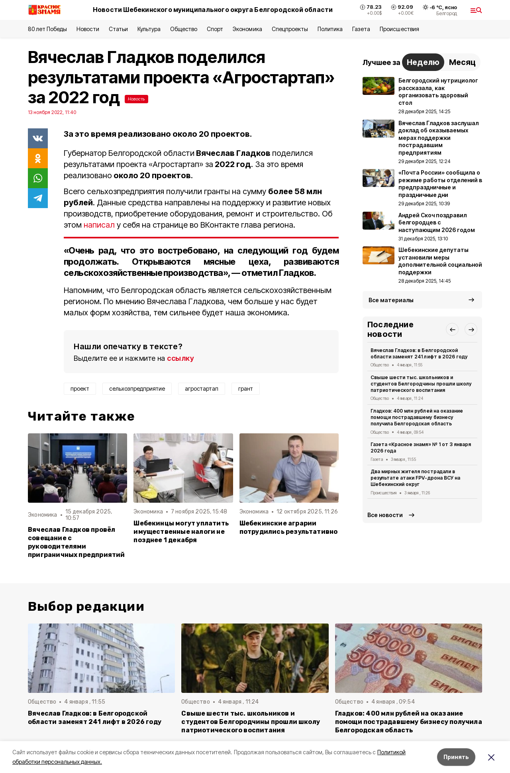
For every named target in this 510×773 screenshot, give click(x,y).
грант (245, 388)
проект (80, 388)
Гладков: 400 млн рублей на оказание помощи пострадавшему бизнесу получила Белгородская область (417, 417)
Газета (361, 29)
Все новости (385, 514)
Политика (330, 29)
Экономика (247, 29)
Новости (87, 29)
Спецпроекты (290, 29)
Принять (456, 756)
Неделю (423, 62)
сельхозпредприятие (137, 388)
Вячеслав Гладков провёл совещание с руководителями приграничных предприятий (76, 542)
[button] (452, 329)
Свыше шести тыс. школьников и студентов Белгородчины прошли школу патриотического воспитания (421, 383)
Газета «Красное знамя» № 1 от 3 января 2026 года (421, 447)
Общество (183, 29)
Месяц (462, 62)
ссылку (180, 358)
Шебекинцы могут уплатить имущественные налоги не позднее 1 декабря (181, 531)
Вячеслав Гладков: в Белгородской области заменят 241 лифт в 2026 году (419, 353)
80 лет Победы (47, 29)
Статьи (118, 29)
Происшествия (399, 29)
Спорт (215, 29)
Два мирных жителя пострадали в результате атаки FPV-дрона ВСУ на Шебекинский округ (415, 477)
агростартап (201, 388)
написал (99, 225)
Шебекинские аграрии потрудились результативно (288, 527)
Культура (149, 29)
